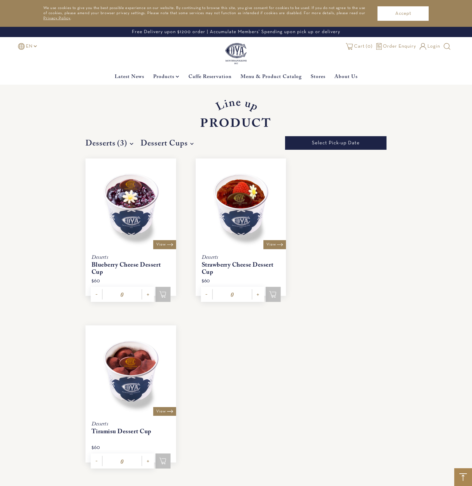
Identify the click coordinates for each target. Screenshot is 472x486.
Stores (318, 77)
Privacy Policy (56, 18)
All (395, 479)
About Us (346, 77)
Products (166, 77)
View (160, 241)
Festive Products (345, 479)
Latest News (129, 77)
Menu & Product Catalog (271, 77)
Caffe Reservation (209, 77)
